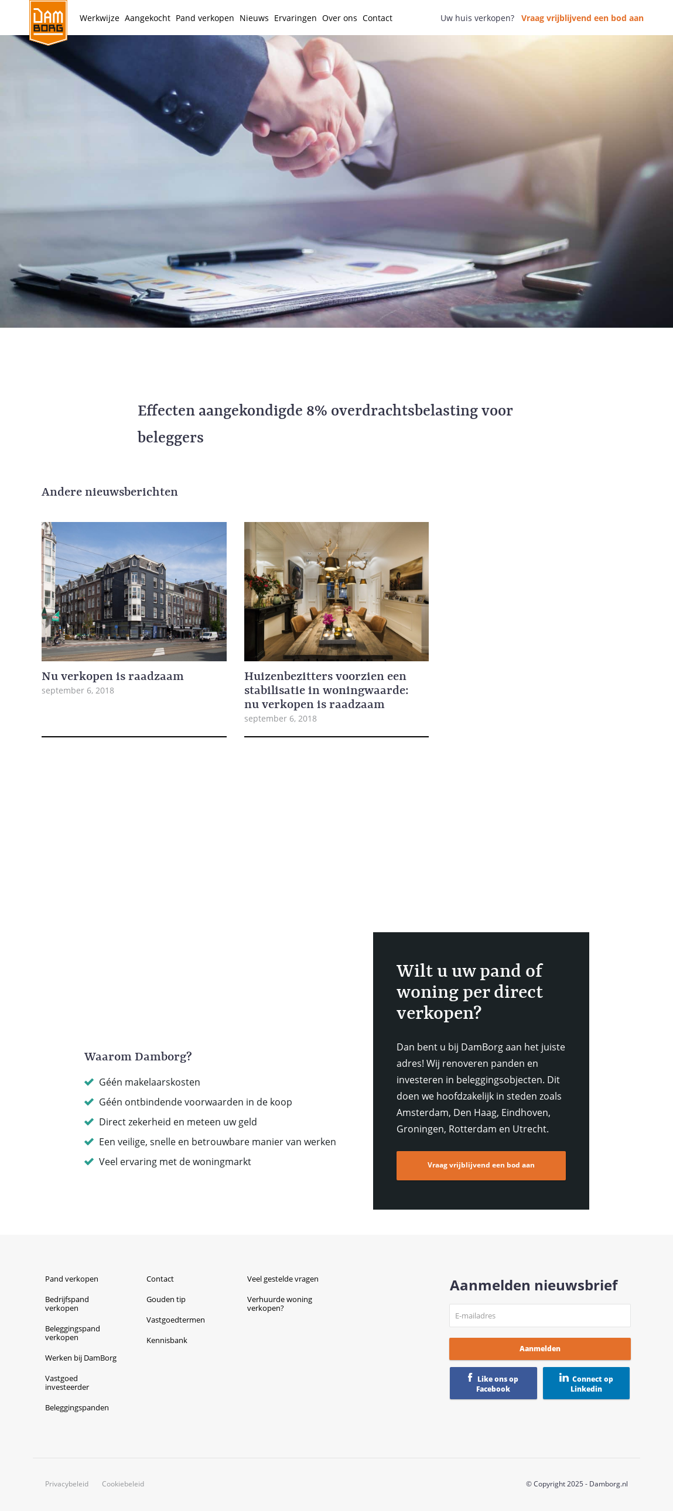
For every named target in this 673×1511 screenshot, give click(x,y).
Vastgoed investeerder (67, 1382)
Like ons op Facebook (497, 1384)
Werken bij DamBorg (81, 1357)
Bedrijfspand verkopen (67, 1303)
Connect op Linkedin (591, 1384)
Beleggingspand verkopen (72, 1332)
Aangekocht (147, 17)
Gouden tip (166, 1299)
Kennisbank (166, 1340)
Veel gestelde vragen (283, 1278)
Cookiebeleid (123, 1484)
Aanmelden (540, 1349)
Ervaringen (295, 17)
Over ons (339, 17)
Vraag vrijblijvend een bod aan (582, 17)
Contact (377, 17)
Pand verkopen (205, 17)
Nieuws (254, 17)
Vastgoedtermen (175, 1319)
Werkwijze (99, 17)
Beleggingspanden (77, 1407)
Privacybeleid (66, 1484)
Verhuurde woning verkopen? (279, 1303)
